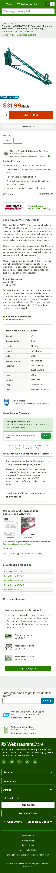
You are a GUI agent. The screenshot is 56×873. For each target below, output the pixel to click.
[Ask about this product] (28, 435)
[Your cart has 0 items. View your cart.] (50, 4)
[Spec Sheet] (10, 528)
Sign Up (47, 700)
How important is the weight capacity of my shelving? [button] (25, 495)
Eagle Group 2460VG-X (14, 576)
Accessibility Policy (28, 850)
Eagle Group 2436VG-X (14, 585)
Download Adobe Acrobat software (17, 544)
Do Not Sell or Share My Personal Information (28, 855)
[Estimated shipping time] (49, 156)
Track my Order (28, 813)
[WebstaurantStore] (28, 744)
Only (5, 101)
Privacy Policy (35, 448)
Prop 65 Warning (12, 319)
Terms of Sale (28, 836)
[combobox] (28, 11)
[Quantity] (6, 115)
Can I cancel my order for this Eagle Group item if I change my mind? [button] (25, 463)
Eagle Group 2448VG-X (14, 580)
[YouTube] (11, 761)
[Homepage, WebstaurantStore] (28, 4)
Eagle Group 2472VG (13, 572)
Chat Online (13, 821)
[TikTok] (27, 761)
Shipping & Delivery (38, 821)
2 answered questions (26, 35)
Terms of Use (20, 448)
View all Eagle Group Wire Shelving (39, 207)
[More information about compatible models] (30, 565)
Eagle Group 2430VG (13, 589)
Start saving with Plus (21, 718)
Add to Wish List (28, 127)
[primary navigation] (7, 4)
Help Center (28, 804)
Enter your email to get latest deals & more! (26, 694)
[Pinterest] (35, 761)
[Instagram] (3, 761)
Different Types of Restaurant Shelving (30, 553)
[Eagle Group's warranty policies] (28, 528)
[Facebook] (19, 761)
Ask (46, 435)
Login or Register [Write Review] (28, 668)
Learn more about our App (23, 733)
